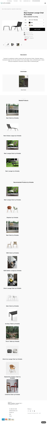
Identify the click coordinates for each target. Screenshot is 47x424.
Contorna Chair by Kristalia (12, 394)
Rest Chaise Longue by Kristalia (12, 135)
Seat (34, 25)
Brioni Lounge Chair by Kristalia (12, 288)
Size (34, 19)
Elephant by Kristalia (12, 217)
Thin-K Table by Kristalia (12, 341)
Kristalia (25, 10)
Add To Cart (37, 29)
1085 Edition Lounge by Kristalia (12, 270)
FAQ (10, 414)
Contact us (26, 38)
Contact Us (11, 412)
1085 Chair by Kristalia (12, 253)
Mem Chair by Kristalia (12, 306)
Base (34, 22)
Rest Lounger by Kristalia (12, 171)
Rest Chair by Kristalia (12, 118)
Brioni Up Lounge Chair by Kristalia (12, 359)
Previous (1, 26)
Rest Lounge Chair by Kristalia (12, 153)
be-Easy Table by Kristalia (12, 323)
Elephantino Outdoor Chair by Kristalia (12, 377)
